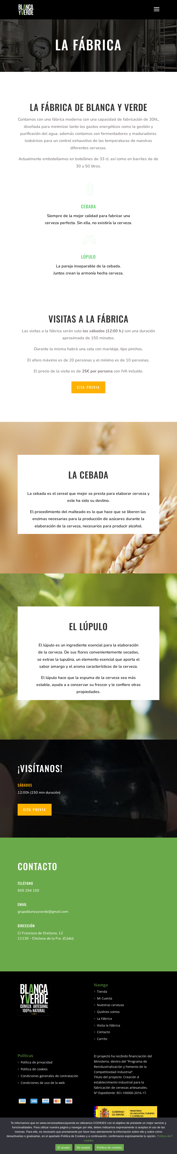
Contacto (103, 1032)
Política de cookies (34, 1069)
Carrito (102, 1039)
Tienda (102, 991)
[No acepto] (171, 1136)
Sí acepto (64, 1147)
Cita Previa (88, 387)
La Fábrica (104, 1018)
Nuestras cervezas (110, 1005)
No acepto (83, 1147)
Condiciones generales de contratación (49, 1076)
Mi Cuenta (104, 998)
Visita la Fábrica (108, 1025)
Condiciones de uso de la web (43, 1083)
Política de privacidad (36, 1062)
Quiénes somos (108, 1012)
